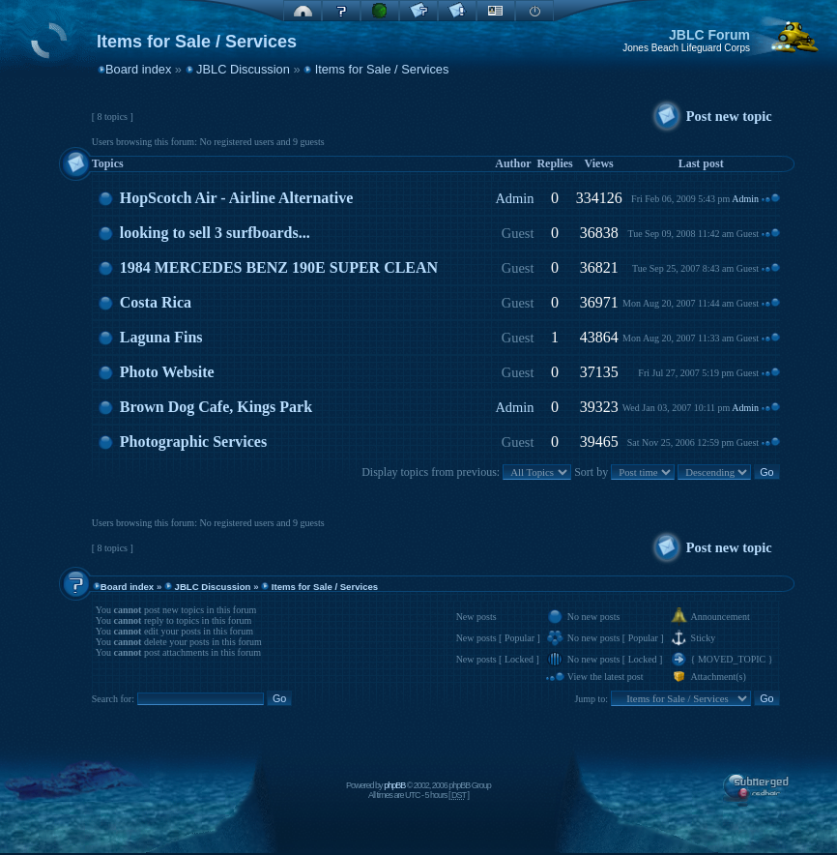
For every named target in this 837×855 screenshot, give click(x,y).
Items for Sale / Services (382, 69)
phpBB (394, 785)
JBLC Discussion (243, 69)
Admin (514, 198)
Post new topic (729, 116)
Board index (138, 69)
